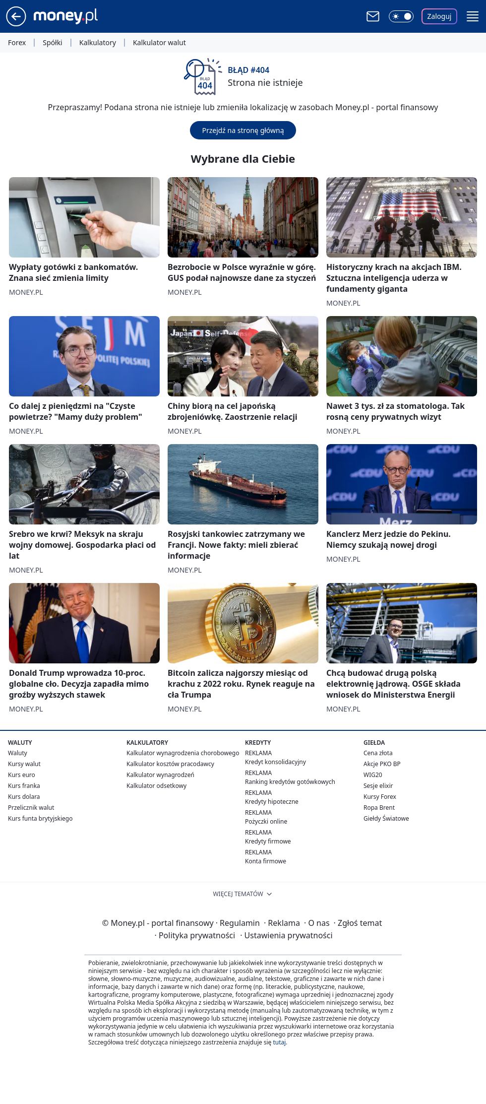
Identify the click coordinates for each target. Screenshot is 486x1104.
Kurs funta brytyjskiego (40, 818)
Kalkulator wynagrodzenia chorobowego (182, 753)
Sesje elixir (378, 785)
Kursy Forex (380, 796)
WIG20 (373, 775)
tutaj (279, 1042)
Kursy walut (24, 764)
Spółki (52, 42)
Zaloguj (439, 16)
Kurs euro (21, 775)
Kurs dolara (24, 796)
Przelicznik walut (31, 807)
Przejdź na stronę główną (243, 130)
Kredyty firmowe (268, 841)
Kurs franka (24, 785)
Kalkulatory (97, 42)
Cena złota (378, 753)
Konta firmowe (265, 861)
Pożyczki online (266, 821)
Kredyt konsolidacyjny (275, 762)
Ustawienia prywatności (286, 935)
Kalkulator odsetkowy (156, 785)
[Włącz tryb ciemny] (401, 16)
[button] (473, 16)
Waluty (17, 753)
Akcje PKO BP (382, 764)
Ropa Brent (379, 807)
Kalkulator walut (159, 42)
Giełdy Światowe (386, 818)
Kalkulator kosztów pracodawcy (170, 764)
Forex (17, 42)
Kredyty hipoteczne (272, 801)
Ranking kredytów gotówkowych (290, 782)
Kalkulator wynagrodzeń (160, 775)
